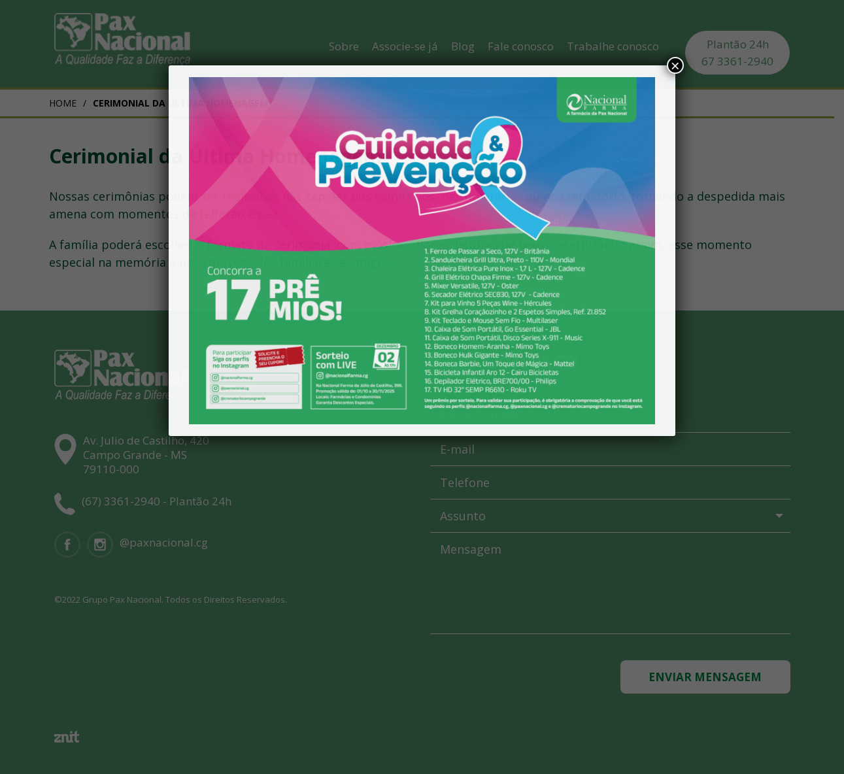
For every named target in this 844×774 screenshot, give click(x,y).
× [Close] (675, 65)
